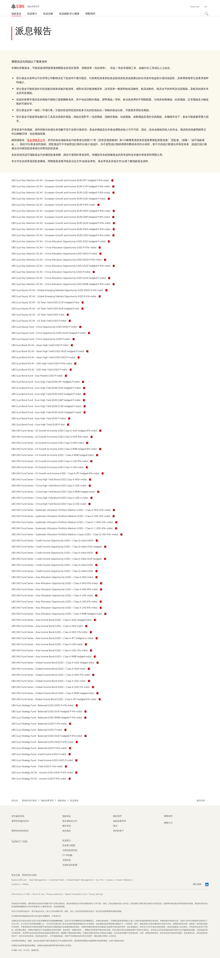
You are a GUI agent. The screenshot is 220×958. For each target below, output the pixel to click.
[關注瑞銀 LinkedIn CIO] (207, 884)
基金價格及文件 (36, 140)
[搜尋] (207, 14)
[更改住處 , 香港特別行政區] (29, 875)
